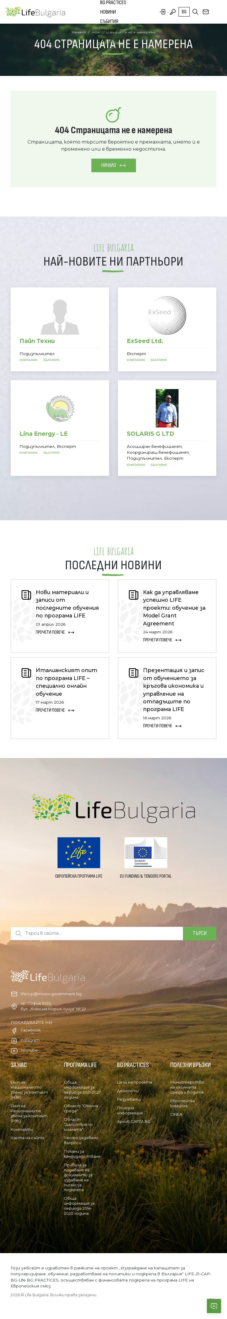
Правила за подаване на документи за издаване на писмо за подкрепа (78, 1177)
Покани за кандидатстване (82, 1154)
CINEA (176, 1114)
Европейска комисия (182, 1103)
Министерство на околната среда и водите (187, 1087)
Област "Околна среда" (81, 1108)
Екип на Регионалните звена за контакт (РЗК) (29, 1113)
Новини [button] (108, 12)
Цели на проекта (134, 1082)
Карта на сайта (27, 1137)
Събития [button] (109, 21)
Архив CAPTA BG (133, 1121)
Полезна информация (130, 1110)
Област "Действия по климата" (78, 1124)
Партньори (111, 40)
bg (184, 12)
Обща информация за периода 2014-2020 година (79, 1206)
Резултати (129, 1099)
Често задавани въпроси (81, 1140)
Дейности (128, 1090)
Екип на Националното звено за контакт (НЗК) (29, 1090)
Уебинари (110, 31)
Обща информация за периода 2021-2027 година (82, 1090)
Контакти (22, 1129)
